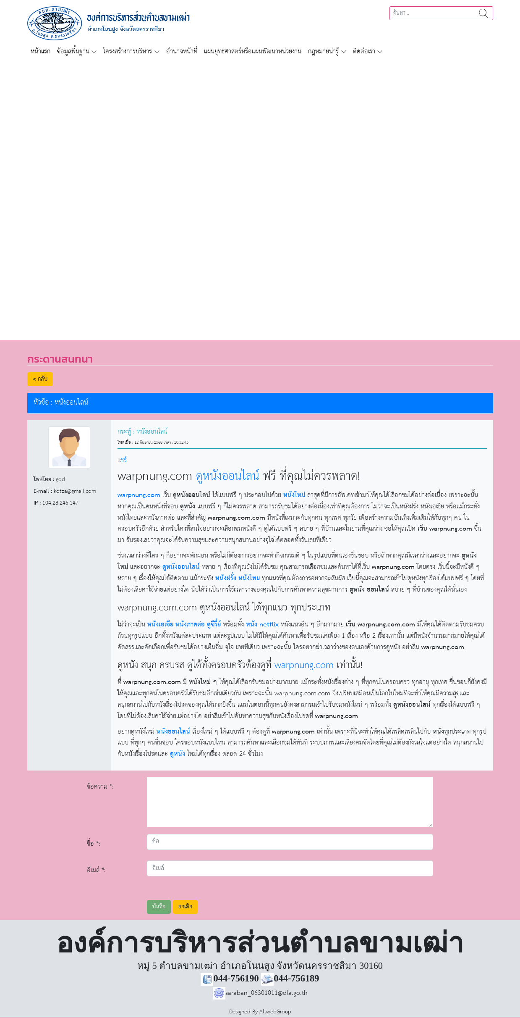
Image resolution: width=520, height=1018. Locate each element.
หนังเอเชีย (160, 624)
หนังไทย (249, 578)
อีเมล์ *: (96, 870)
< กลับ (40, 379)
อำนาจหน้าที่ (181, 51)
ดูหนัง (177, 754)
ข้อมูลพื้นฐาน (73, 51)
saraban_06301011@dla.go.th (260, 993)
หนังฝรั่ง (225, 578)
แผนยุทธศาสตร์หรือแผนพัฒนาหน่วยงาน (252, 51)
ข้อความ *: (100, 787)
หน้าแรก (40, 51)
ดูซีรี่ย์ (214, 624)
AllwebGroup (275, 1012)
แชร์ (122, 460)
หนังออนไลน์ (173, 732)
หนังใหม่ (294, 495)
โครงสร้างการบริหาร (127, 51)
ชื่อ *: (93, 844)
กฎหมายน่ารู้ (323, 51)
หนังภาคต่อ (190, 624)
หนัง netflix (262, 624)
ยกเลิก (185, 907)
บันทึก (158, 907)
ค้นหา (483, 13)
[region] (260, 195)
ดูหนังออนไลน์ (227, 476)
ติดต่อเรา (364, 51)
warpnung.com (139, 495)
